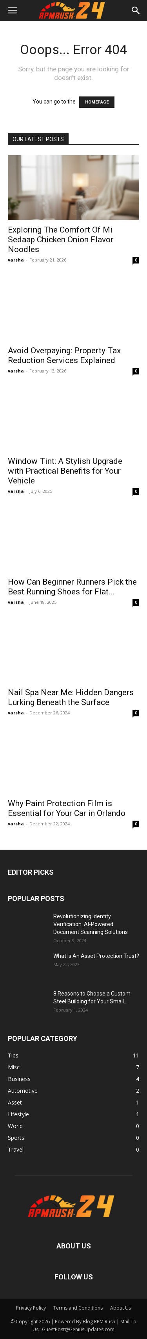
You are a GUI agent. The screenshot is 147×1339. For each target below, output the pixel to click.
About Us (120, 1307)
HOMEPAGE (97, 102)
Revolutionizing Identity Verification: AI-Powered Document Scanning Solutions (90, 924)
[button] (12, 10)
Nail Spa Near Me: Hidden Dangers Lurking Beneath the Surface (71, 697)
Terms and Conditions (78, 1307)
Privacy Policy (31, 1307)
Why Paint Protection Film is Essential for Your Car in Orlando (66, 808)
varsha (16, 260)
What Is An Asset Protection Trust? (96, 956)
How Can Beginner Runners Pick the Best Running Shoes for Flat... (72, 586)
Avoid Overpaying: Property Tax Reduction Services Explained (64, 355)
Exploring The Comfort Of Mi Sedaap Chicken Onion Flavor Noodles (60, 239)
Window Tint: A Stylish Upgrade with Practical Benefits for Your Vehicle (65, 470)
